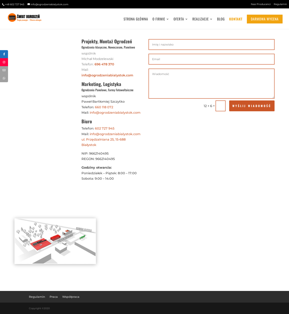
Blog (221, 19)
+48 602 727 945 (14, 4)
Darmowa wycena (265, 18)
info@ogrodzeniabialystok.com (107, 75)
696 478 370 (104, 64)
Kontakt (235, 19)
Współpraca (70, 297)
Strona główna (136, 19)
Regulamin (280, 4)
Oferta (179, 19)
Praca (54, 297)
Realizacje (200, 19)
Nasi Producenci (261, 4)
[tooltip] (4, 54)
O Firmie (159, 19)
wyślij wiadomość (251, 106)
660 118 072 (104, 107)
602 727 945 (104, 128)
